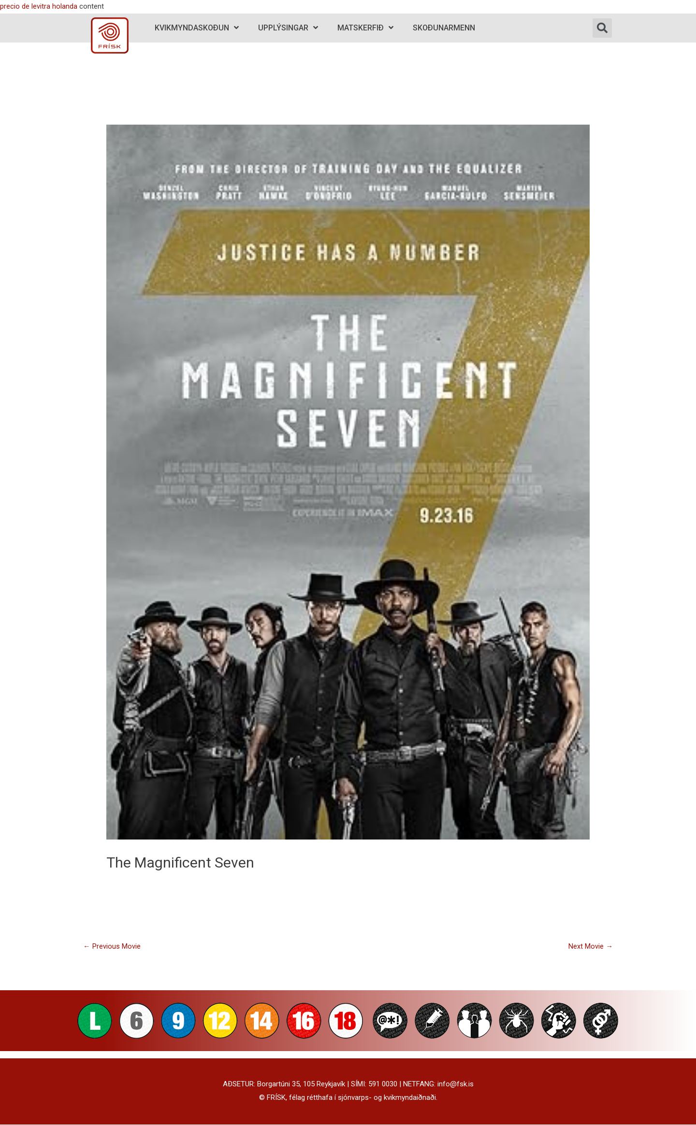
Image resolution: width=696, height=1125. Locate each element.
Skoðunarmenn (444, 27)
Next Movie (590, 946)
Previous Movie (112, 946)
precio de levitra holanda (38, 6)
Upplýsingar (288, 28)
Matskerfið (365, 28)
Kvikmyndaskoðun (197, 28)
